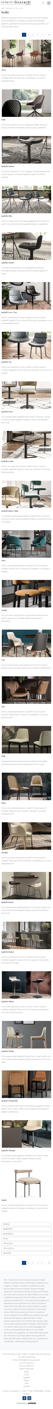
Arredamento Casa (12, 8)
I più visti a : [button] (8, 1248)
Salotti (26, 1380)
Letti (26, 1383)
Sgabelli (26, 1378)
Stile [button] (5, 1239)
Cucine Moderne (26, 1363)
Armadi (26, 1386)
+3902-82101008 (28, 1357)
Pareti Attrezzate (26, 1369)
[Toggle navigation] (49, 2)
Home (3, 8)
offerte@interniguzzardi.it (29, 1360)
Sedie (21, 8)
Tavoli (26, 1375)
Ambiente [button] (7, 1229)
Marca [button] (6, 1224)
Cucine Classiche (26, 1366)
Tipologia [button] (8, 1244)
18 (49, 35)
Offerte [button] (7, 1253)
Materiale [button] (8, 1234)
